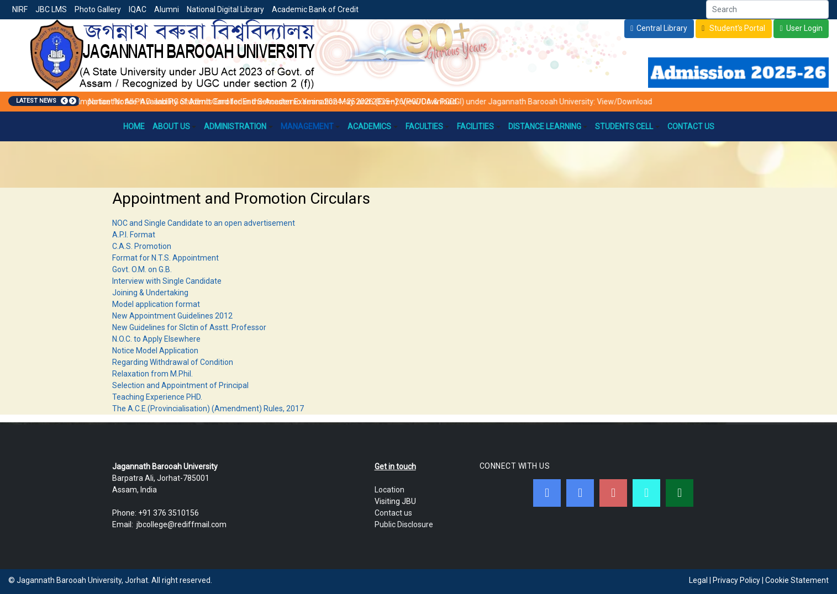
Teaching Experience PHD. (157, 397)
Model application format (156, 304)
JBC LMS (51, 9)
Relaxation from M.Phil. (152, 373)
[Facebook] (547, 493)
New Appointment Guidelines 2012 (172, 315)
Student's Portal (736, 28)
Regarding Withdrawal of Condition (172, 362)
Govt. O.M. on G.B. (142, 269)
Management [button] (310, 126)
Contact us (393, 512)
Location (389, 489)
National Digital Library (225, 9)
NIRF (20, 9)
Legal (698, 580)
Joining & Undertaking (150, 292)
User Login (804, 28)
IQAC (137, 9)
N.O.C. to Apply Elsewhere (156, 339)
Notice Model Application (155, 350)
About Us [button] (174, 126)
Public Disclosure (404, 524)
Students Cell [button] (627, 126)
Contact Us (690, 126)
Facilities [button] (479, 126)
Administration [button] (238, 126)
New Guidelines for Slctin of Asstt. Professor (189, 327)
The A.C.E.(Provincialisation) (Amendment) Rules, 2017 (208, 408)
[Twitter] (580, 493)
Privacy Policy (736, 580)
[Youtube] (613, 493)
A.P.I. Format (133, 234)
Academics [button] (373, 126)
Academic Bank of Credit (315, 9)
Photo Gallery (98, 9)
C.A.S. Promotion (141, 246)
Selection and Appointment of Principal (180, 385)
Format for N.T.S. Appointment (165, 257)
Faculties (428, 126)
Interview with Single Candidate (167, 281)
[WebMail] (679, 493)
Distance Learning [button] (548, 126)
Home (134, 126)
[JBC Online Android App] (646, 493)
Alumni (166, 9)
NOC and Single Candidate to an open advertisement (203, 223)
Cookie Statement (797, 580)
